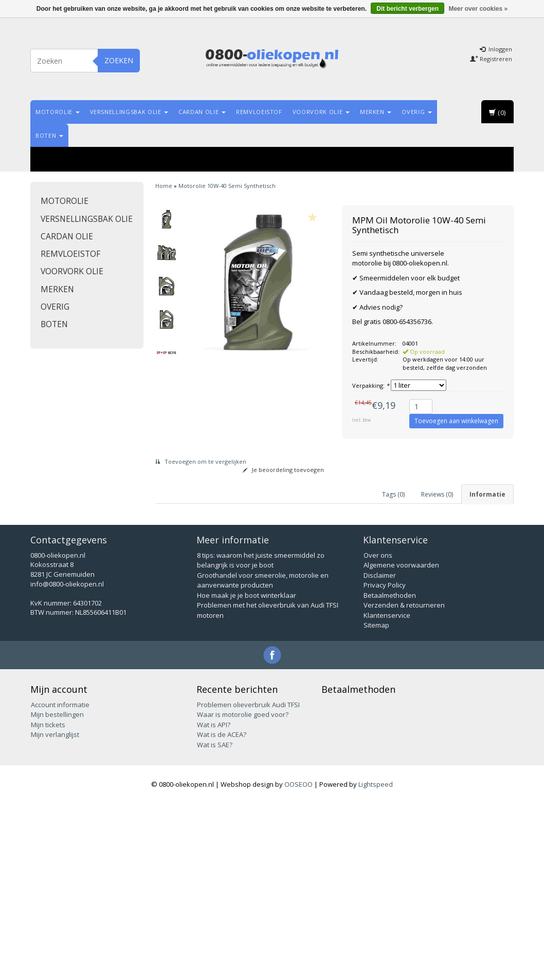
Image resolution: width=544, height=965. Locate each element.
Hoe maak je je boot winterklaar (246, 756)
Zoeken (118, 60)
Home (163, 186)
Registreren (491, 59)
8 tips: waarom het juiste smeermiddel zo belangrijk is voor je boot (260, 721)
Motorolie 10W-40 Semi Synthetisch (227, 186)
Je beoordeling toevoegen (283, 470)
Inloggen (496, 49)
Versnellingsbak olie (129, 112)
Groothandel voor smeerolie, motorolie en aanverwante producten (263, 741)
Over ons (378, 716)
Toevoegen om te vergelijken (200, 461)
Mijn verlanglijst (55, 895)
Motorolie (57, 112)
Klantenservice (387, 776)
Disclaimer (380, 736)
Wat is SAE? (214, 906)
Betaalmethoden (390, 756)
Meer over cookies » (477, 8)
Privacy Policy (385, 746)
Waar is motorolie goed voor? (242, 875)
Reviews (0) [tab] (437, 494)
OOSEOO (298, 945)
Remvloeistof (259, 112)
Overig (417, 112)
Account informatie (60, 866)
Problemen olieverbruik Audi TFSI (248, 866)
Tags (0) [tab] (393, 494)
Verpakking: (370, 385)
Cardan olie (202, 112)
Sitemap (376, 786)
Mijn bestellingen (57, 875)
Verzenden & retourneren (404, 766)
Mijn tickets (48, 886)
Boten (49, 135)
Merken (376, 112)
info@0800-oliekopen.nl (67, 745)
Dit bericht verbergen (407, 8)
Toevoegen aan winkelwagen (456, 421)
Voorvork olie (321, 112)
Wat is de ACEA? (221, 895)
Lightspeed (375, 945)
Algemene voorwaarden (401, 726)
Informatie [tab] (487, 494)
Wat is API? (213, 886)
